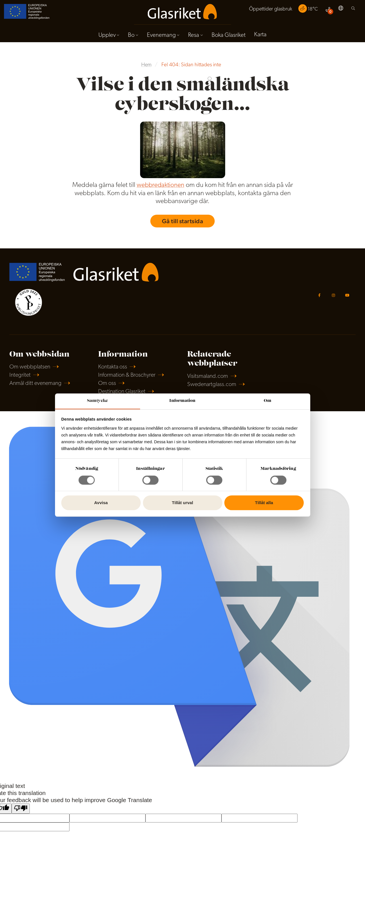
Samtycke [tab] (97, 400)
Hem (146, 66)
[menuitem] (268, 10)
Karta (262, 36)
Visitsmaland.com (209, 380)
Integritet (20, 379)
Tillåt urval (182, 502)
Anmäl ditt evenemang (37, 388)
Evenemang (161, 36)
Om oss (107, 388)
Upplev (105, 36)
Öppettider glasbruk (268, 10)
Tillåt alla (264, 502)
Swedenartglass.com (213, 389)
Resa (193, 36)
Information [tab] (182, 400)
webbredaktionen (160, 187)
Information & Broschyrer (128, 379)
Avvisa (101, 502)
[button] (340, 11)
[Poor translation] (21, 814)
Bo (130, 36)
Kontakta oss (113, 371)
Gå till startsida (183, 222)
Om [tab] (267, 400)
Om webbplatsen (30, 371)
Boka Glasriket (229, 36)
